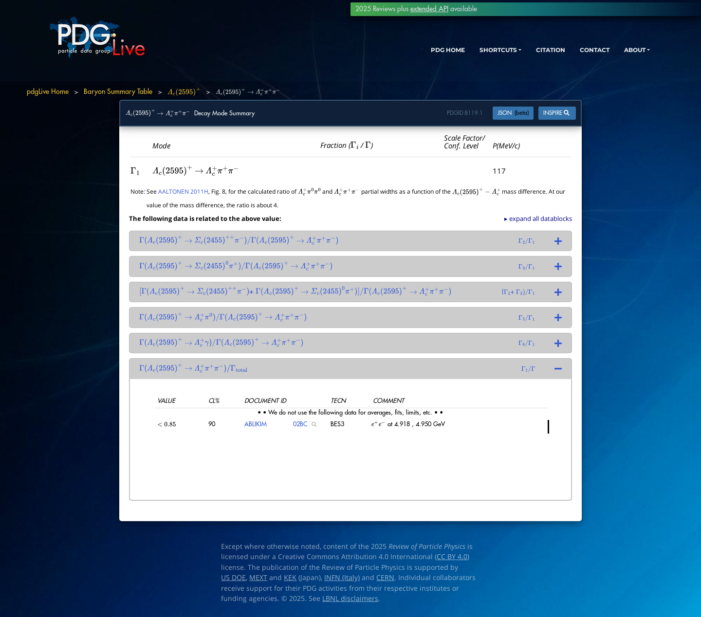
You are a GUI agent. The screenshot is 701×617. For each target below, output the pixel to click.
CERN (385, 577)
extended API (429, 9)
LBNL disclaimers (350, 598)
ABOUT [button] (625, 52)
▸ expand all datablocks (538, 218)
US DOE (233, 577)
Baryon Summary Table (118, 91)
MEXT (258, 577)
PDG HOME (407, 52)
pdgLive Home (48, 91)
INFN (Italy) (342, 577)
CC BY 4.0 (452, 556)
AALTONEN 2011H (183, 191)
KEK (290, 577)
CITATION (528, 52)
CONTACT (579, 52)
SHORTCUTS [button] (466, 52)
